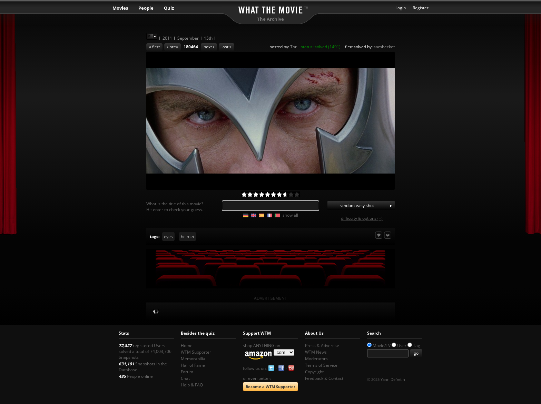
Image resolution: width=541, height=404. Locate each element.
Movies (120, 8)
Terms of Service (321, 365)
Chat (185, 378)
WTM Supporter (196, 352)
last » (227, 47)
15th (208, 38)
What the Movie (270, 9)
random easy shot (357, 205)
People (146, 8)
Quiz (169, 8)
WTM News (316, 352)
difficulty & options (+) (362, 218)
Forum (187, 372)
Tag (416, 345)
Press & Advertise (322, 345)
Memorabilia (193, 359)
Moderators (316, 359)
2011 (167, 38)
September (188, 38)
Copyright (314, 372)
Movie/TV (382, 345)
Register (421, 8)
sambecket (384, 47)
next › (209, 47)
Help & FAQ (192, 385)
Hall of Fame (193, 365)
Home (187, 345)
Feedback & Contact (324, 378)
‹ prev (172, 47)
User (401, 345)
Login (400, 8)
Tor (293, 47)
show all (290, 215)
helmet (187, 236)
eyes (168, 236)
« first (154, 47)
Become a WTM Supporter (270, 386)
